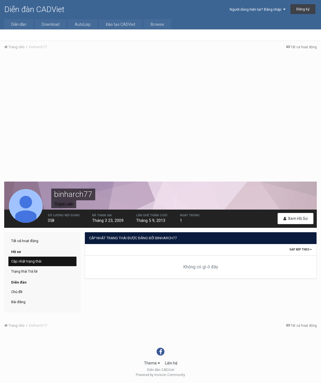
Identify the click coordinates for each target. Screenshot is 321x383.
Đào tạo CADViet (120, 24)
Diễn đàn (18, 24)
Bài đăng (18, 302)
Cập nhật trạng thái (26, 261)
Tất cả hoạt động (24, 241)
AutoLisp (82, 24)
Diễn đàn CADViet (34, 9)
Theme (152, 363)
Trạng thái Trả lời (24, 271)
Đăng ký (303, 9)
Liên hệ (171, 363)
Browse (157, 24)
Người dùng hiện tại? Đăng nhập (257, 9)
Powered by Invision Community (160, 375)
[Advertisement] (160, 96)
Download (50, 24)
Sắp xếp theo (300, 249)
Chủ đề (16, 292)
